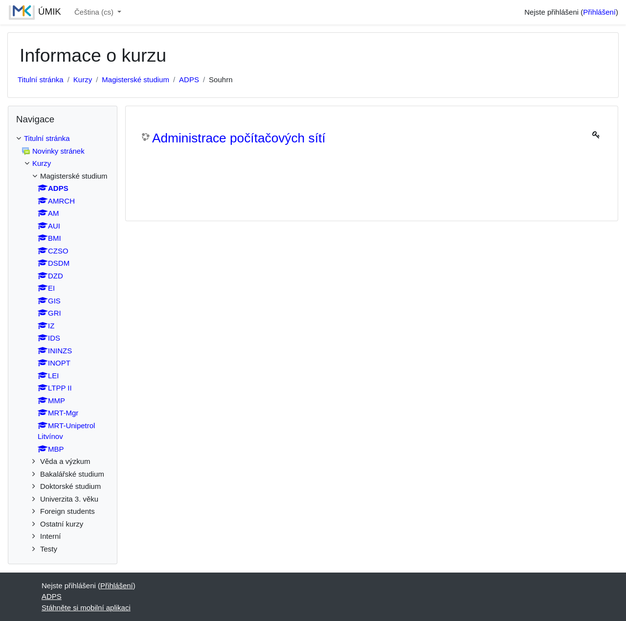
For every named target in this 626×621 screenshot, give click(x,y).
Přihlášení (599, 12)
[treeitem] (62, 343)
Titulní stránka (41, 79)
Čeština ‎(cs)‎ (94, 12)
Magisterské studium (135, 79)
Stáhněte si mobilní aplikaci (86, 607)
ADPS (189, 79)
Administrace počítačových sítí (239, 138)
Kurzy (82, 79)
